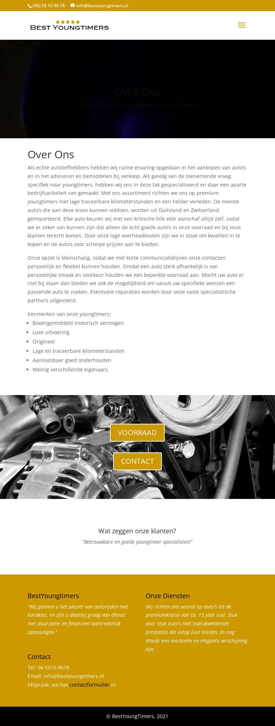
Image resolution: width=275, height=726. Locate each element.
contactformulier (89, 684)
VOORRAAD (137, 432)
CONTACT (137, 461)
